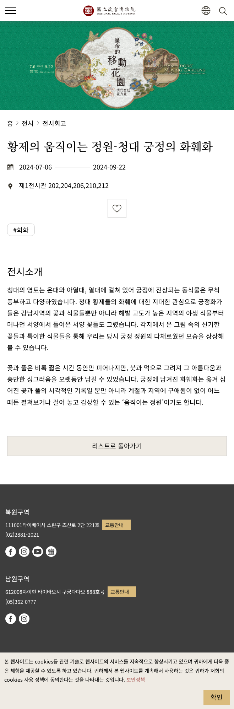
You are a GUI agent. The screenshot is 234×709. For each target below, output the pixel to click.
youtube (37, 551)
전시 (28, 123)
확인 (217, 697)
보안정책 (135, 679)
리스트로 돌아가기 (117, 445)
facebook (10, 551)
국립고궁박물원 (109, 10)
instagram (24, 551)
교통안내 (114, 524)
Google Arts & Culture (51, 551)
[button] (206, 11)
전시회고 (54, 123)
